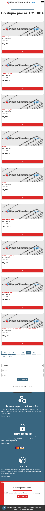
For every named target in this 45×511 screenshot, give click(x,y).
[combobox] (22, 365)
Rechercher (22, 379)
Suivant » (11, 356)
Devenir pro (22, 496)
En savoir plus (5, 416)
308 (23, 353)
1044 (4, 356)
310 (34, 353)
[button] (22, 51)
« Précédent (6, 353)
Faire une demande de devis (22, 387)
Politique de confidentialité (25, 509)
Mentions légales (22, 507)
